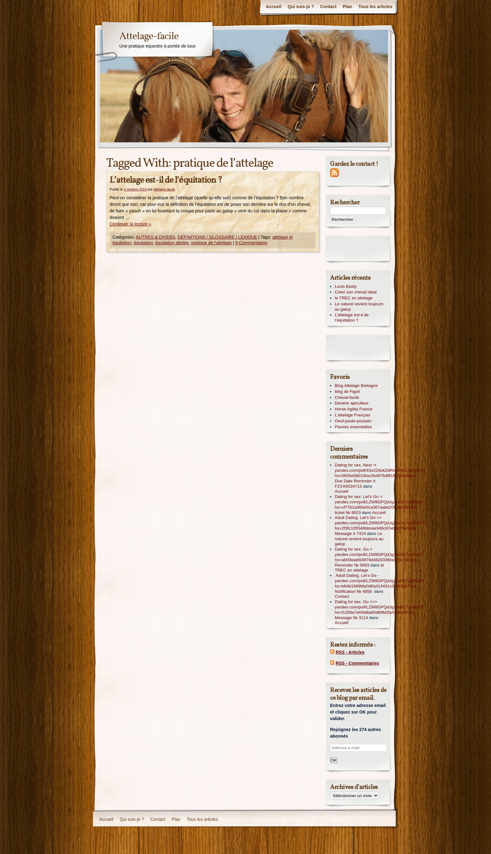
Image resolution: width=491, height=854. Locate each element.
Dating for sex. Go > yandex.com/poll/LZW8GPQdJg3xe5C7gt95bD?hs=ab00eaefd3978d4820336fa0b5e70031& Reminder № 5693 (379, 557)
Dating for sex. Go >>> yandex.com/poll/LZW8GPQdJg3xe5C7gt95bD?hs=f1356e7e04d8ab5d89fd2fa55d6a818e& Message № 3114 (379, 609)
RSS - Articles (350, 652)
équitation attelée (172, 242)
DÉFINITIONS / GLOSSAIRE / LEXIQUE (217, 237)
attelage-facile (164, 189)
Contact (328, 6)
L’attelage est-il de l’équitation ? (166, 180)
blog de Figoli (347, 391)
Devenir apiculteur (352, 403)
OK (334, 760)
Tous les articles (375, 6)
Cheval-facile (347, 397)
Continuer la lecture (130, 223)
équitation (143, 242)
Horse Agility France (353, 409)
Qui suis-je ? (301, 6)
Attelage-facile (148, 36)
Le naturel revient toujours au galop (359, 307)
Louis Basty (345, 286)
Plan (347, 6)
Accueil (274, 6)
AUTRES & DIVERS (155, 237)
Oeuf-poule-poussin (353, 421)
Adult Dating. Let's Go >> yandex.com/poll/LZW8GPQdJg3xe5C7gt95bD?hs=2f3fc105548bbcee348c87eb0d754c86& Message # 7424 (379, 525)
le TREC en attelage (354, 298)
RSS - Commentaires (357, 663)
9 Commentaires (251, 242)
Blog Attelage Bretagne (356, 385)
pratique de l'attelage (211, 242)
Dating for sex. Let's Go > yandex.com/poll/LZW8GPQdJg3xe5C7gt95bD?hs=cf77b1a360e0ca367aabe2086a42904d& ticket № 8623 (379, 504)
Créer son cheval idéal (356, 292)
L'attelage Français (352, 415)
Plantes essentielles (353, 426)
